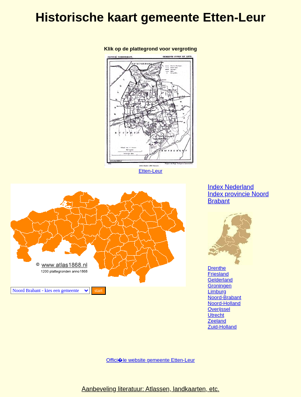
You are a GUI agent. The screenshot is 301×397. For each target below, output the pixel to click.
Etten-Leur (151, 168)
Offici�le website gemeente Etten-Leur (150, 360)
